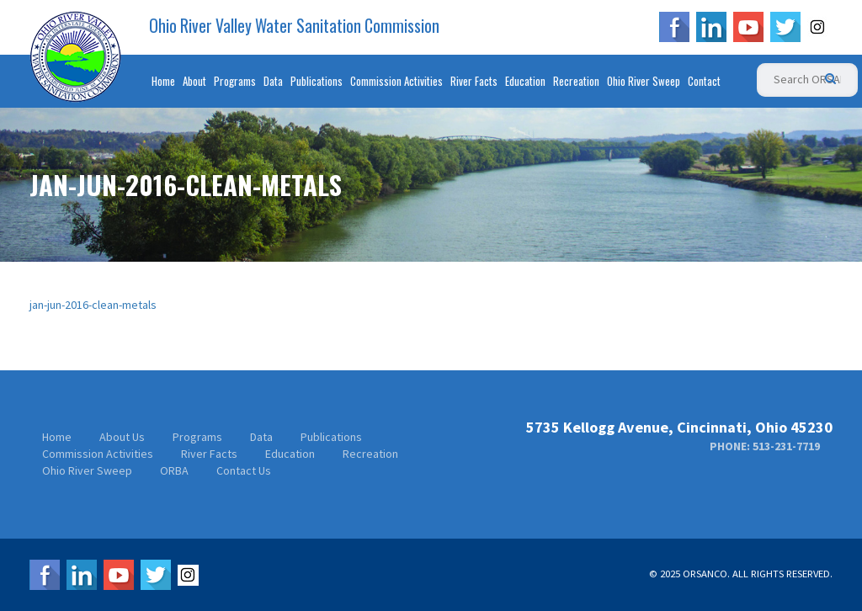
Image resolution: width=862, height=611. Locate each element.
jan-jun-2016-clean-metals (93, 304)
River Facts (474, 80)
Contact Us (243, 470)
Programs (235, 80)
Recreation (576, 80)
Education (525, 80)
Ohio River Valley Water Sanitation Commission (294, 26)
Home (163, 80)
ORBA (174, 470)
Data (273, 80)
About (194, 80)
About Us (122, 436)
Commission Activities (396, 80)
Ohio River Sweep (643, 80)
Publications (316, 80)
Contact (704, 80)
